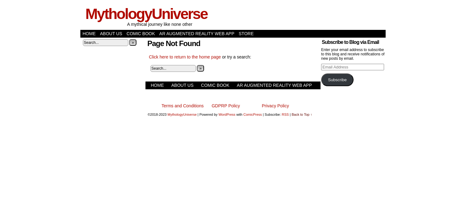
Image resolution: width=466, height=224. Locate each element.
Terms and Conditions (182, 105)
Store (246, 33)
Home (89, 33)
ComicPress (252, 114)
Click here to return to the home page (185, 56)
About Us (111, 33)
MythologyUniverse (146, 14)
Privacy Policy (275, 105)
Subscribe (337, 79)
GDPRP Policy (226, 105)
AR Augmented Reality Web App (196, 33)
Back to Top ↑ (302, 114)
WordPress (226, 114)
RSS (285, 114)
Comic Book (140, 33)
